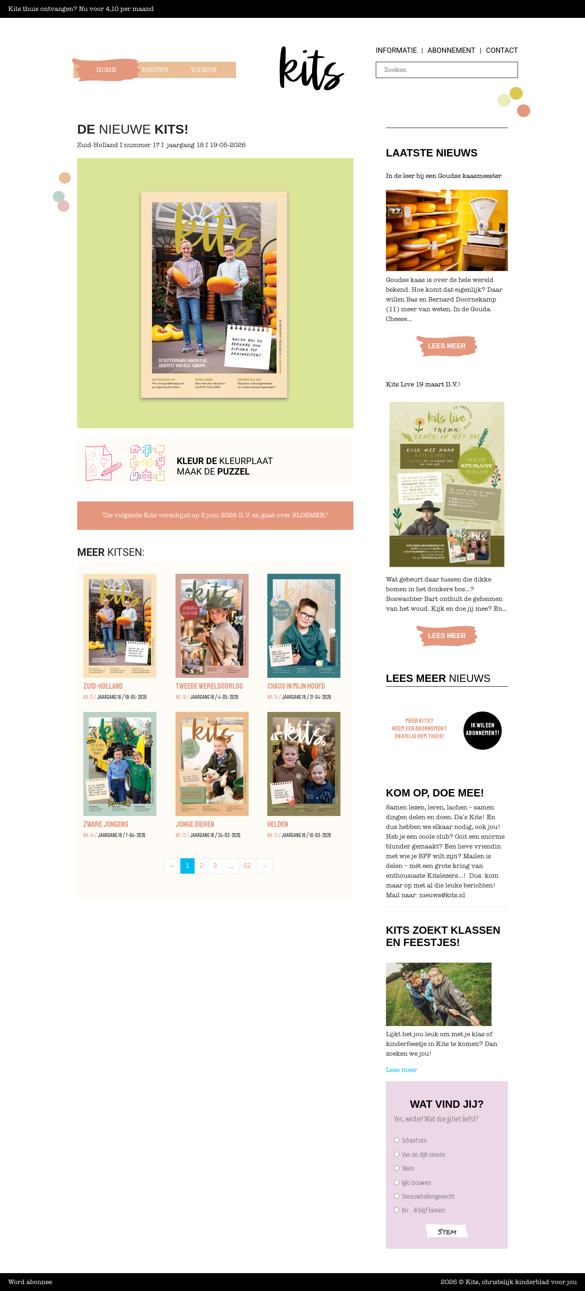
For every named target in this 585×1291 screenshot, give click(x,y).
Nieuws (155, 70)
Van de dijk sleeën (419, 1155)
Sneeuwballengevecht (424, 1196)
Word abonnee (30, 1282)
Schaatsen (410, 1140)
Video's (204, 70)
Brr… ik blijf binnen (419, 1210)
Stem (447, 1231)
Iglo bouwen (412, 1183)
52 (247, 865)
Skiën (404, 1168)
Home (106, 70)
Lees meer (447, 346)
